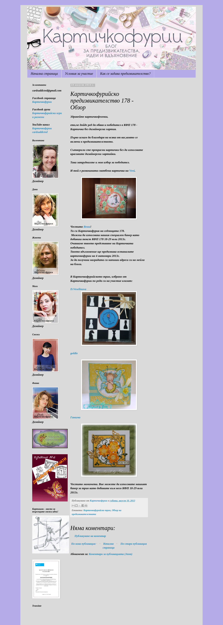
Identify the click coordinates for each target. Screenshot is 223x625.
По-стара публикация (133, 543)
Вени (86, 226)
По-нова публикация (83, 543)
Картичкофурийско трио (97, 510)
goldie (74, 353)
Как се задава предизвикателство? (125, 73)
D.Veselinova (78, 289)
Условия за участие (79, 73)
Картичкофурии (42, 101)
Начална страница (44, 73)
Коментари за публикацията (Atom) (110, 554)
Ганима (75, 417)
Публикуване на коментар (90, 536)
